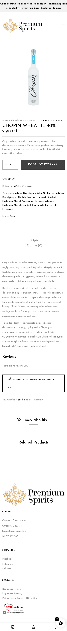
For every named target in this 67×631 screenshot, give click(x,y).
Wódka (32, 121)
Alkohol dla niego (24, 193)
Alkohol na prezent (45, 193)
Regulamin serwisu (11, 589)
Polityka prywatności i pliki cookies (19, 598)
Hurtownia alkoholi (46, 197)
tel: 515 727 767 (10, 536)
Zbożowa (27, 186)
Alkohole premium (26, 197)
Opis (34, 240)
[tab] (35, 240)
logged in (20, 400)
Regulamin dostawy (12, 594)
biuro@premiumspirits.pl (14, 531)
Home (5, 121)
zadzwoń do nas (50, 8)
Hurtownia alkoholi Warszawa (17, 201)
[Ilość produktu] (10, 165)
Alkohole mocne (18, 121)
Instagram (7, 564)
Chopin (13, 216)
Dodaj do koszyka (42, 164)
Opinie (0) (34, 245)
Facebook (7, 559)
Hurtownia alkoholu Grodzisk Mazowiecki (23, 205)
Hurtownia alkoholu (44, 201)
